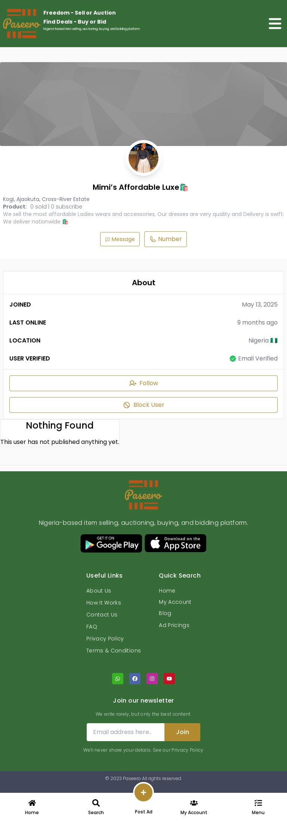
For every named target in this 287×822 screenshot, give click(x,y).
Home (167, 590)
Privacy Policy (105, 638)
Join (182, 732)
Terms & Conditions (113, 650)
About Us (98, 590)
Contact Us (102, 614)
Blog (165, 613)
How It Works (103, 602)
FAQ (91, 626)
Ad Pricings (174, 625)
